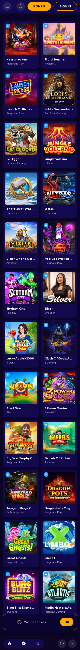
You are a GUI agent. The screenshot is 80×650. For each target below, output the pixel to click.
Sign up (39, 6)
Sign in (65, 6)
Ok (66, 622)
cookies (40, 622)
